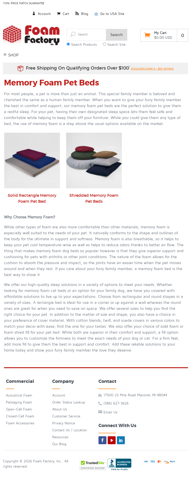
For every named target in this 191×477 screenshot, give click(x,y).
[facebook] (102, 440)
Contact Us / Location (69, 430)
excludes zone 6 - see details (152, 68)
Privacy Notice (63, 423)
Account (41, 14)
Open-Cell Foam (19, 409)
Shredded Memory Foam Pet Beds (94, 168)
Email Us (110, 412)
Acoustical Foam (19, 395)
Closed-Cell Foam (20, 416)
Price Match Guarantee (27, 3)
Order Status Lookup (68, 402)
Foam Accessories (20, 423)
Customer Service (66, 416)
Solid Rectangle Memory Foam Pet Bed (32, 168)
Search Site (116, 44)
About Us (59, 409)
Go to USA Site (109, 14)
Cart (63, 14)
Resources (60, 437)
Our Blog (59, 444)
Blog (81, 14)
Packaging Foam (19, 402)
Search (116, 35)
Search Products (84, 44)
